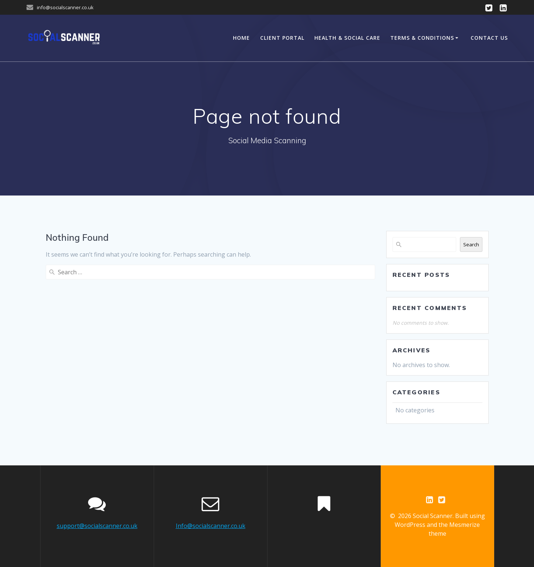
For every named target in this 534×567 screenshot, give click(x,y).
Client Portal (282, 37)
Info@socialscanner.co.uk (210, 526)
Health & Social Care (347, 37)
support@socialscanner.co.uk (97, 526)
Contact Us (489, 37)
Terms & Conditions (422, 37)
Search (471, 244)
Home (241, 37)
